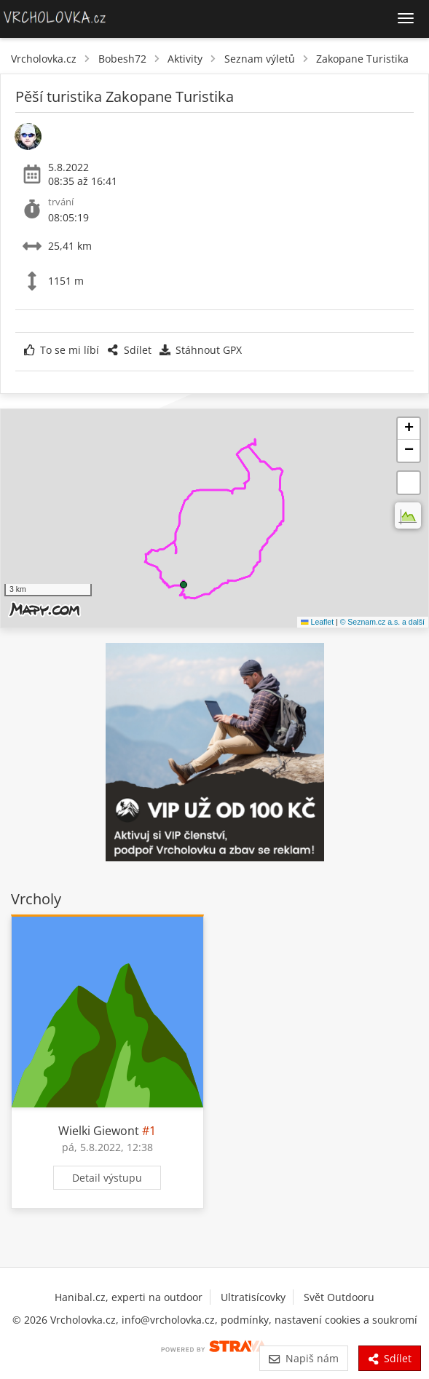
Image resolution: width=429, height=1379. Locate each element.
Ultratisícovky (253, 1297)
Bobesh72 (122, 59)
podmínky (245, 1320)
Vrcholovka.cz (43, 59)
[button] (183, 584)
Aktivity (185, 59)
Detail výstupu (107, 1178)
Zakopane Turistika (362, 59)
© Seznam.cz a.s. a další (382, 621)
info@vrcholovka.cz (168, 1320)
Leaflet (317, 621)
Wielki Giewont (98, 1131)
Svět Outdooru (339, 1297)
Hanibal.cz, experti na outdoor (128, 1297)
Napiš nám (303, 1358)
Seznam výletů (259, 59)
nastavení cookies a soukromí (346, 1320)
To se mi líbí (61, 350)
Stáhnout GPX (201, 350)
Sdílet (129, 350)
